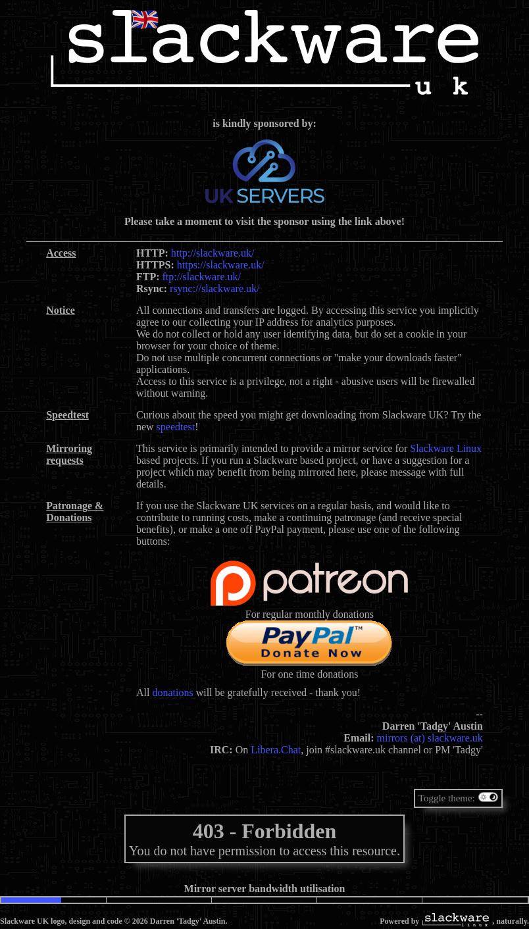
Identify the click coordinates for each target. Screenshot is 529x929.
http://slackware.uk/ (213, 253)
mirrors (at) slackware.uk (430, 737)
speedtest (176, 426)
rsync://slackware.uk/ (214, 288)
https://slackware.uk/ (220, 264)
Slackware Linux (446, 448)
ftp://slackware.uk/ (202, 276)
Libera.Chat (276, 749)
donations (172, 692)
